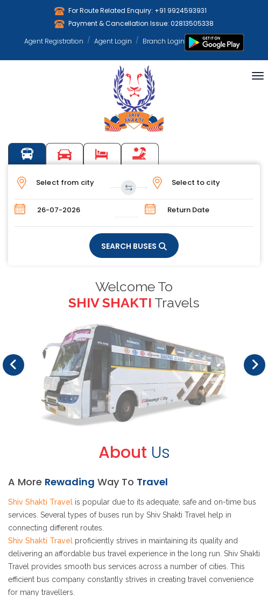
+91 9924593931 (180, 10)
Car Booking (64, 153)
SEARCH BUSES (129, 246)
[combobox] (75, 182)
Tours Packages (140, 153)
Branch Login (164, 41)
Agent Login (113, 41)
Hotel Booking (102, 153)
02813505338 (192, 23)
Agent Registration (53, 41)
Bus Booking (27, 153)
